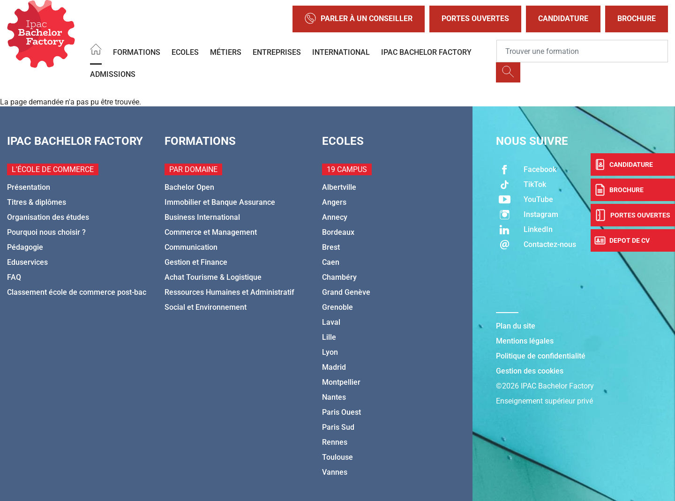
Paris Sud (338, 427)
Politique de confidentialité (540, 355)
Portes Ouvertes (475, 18)
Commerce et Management (211, 232)
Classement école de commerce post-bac (76, 292)
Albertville (339, 187)
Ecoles (185, 52)
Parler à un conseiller (358, 19)
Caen (330, 262)
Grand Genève (346, 292)
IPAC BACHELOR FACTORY (426, 52)
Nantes (334, 397)
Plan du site (515, 326)
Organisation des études (48, 217)
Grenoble (337, 307)
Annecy (334, 217)
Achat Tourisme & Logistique (213, 277)
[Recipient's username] (582, 51)
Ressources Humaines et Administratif (229, 292)
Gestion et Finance (196, 262)
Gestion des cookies (529, 370)
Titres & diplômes (36, 202)
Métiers (225, 52)
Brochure (636, 18)
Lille (329, 337)
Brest (331, 247)
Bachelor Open (189, 187)
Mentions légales (525, 340)
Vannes (334, 472)
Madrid (334, 367)
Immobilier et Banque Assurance (220, 202)
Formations (136, 52)
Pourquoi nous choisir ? (46, 232)
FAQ (14, 277)
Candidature (563, 18)
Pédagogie (25, 247)
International (341, 52)
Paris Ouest (341, 412)
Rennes (334, 442)
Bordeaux (338, 232)
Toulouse (337, 457)
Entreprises (277, 52)
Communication (191, 247)
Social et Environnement (206, 307)
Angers (334, 202)
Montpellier (341, 382)
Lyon (330, 352)
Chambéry (339, 277)
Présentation (28, 187)
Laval (331, 322)
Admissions (112, 74)
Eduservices (27, 262)
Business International (202, 217)
